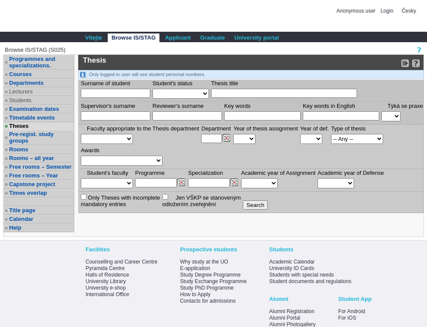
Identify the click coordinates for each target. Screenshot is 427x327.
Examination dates (34, 109)
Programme (150, 173)
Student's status (172, 83)
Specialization (205, 173)
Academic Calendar (292, 262)
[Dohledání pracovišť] (226, 138)
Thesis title (224, 83)
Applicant (178, 37)
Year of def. (314, 128)
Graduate (212, 37)
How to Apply (195, 294)
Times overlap (28, 193)
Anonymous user (357, 11)
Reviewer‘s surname (178, 106)
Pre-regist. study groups (31, 137)
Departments (26, 83)
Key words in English (329, 106)
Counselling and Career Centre (121, 262)
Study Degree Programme (210, 275)
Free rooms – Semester (40, 167)
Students (20, 100)
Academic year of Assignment (278, 173)
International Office (107, 294)
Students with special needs (301, 275)
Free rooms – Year (33, 175)
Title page (22, 210)
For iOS (347, 318)
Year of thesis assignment (265, 128)
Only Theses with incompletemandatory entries (120, 200)
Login (387, 11)
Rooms (18, 149)
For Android (351, 311)
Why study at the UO (204, 262)
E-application (195, 268)
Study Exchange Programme (213, 281)
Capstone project (32, 184)
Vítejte (93, 37)
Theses (19, 126)
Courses (20, 74)
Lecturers (21, 91)
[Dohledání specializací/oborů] (234, 182)
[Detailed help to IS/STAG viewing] (415, 63)
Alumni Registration (291, 311)
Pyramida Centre (105, 268)
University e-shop (106, 288)
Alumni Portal (284, 318)
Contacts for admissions (207, 301)
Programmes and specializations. (32, 62)
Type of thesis (348, 128)
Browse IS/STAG (134, 37)
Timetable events (32, 117)
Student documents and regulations (310, 281)
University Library (106, 281)
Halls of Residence (107, 275)
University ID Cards (291, 268)
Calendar (21, 219)
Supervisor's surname (108, 106)
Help (15, 227)
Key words (237, 106)
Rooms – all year (31, 158)
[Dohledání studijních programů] (181, 182)
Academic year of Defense (351, 173)
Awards (90, 150)
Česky (409, 11)
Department (216, 128)
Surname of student (105, 83)
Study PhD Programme (206, 288)
